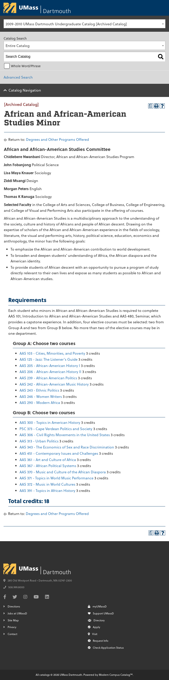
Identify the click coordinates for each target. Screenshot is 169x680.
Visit (92, 634)
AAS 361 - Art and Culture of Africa (48, 459)
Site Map (13, 620)
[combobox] (84, 23)
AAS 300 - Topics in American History (50, 422)
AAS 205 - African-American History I (50, 365)
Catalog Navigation (25, 90)
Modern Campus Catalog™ (116, 675)
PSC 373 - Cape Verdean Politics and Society (56, 428)
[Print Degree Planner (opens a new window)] (150, 105)
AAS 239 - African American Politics (48, 377)
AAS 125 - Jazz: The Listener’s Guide (49, 359)
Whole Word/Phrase (26, 66)
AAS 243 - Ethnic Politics (39, 390)
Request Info (98, 641)
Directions (14, 606)
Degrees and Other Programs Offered (57, 139)
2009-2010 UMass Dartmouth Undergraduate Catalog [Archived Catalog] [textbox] (66, 23)
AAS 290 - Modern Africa (40, 402)
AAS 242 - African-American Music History (54, 384)
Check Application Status (106, 648)
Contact (12, 634)
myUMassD (97, 606)
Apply (94, 627)
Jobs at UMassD (17, 613)
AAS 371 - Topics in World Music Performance (56, 478)
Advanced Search (18, 77)
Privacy (12, 627)
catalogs (44, 675)
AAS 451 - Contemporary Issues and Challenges (59, 453)
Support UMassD (101, 613)
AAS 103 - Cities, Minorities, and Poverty (52, 353)
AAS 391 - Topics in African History (47, 490)
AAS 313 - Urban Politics (39, 441)
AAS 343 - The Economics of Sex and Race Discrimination (67, 447)
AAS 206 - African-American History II (50, 371)
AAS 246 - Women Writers (41, 396)
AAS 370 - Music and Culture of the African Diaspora (63, 471)
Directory (96, 620)
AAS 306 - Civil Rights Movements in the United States (65, 434)
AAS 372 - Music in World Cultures (47, 484)
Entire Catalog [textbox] (18, 45)
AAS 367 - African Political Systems (48, 465)
